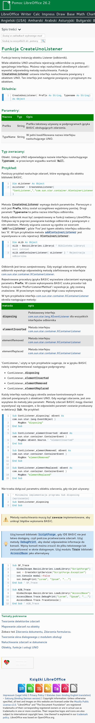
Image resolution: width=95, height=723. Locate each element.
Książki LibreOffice (47, 677)
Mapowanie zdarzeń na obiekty (20, 625)
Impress (48, 14)
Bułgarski (83, 20)
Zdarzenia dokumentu (29, 630)
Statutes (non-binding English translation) (68, 693)
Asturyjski (66, 20)
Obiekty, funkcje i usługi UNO (19, 645)
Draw (60, 14)
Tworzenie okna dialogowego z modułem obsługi (31, 635)
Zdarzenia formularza (57, 630)
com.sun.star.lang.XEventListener (48, 315)
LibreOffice (10, 14)
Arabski (51, 20)
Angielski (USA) (13, 20)
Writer (26, 14)
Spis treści (9, 29)
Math (80, 14)
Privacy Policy (37, 693)
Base (71, 14)
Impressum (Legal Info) (15, 693)
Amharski (35, 20)
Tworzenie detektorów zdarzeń (20, 619)
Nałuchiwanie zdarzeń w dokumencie (24, 640)
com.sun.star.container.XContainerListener (27, 273)
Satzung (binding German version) (23, 696)
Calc (36, 14)
